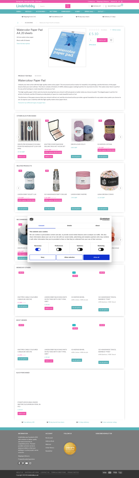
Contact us (91, 1)
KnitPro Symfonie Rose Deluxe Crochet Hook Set (54, 145)
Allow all (96, 257)
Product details (25, 76)
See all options (76, 156)
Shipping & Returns (103, 1)
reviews (104, 30)
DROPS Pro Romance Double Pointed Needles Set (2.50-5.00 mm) (29, 146)
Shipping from (28, 16)
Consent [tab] (41, 225)
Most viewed (21, 320)
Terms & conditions (58, 472)
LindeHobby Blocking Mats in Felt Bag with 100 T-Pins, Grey (56, 299)
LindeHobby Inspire (79, 194)
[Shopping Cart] (113, 6)
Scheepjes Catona (105, 144)
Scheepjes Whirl (77, 297)
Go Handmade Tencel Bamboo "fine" (107, 298)
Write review (116, 30)
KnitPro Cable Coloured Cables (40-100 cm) (28, 298)
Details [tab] (69, 225)
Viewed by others (23, 267)
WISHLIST (96, 6)
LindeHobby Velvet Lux (27, 194)
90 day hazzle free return (56, 422)
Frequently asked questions (26, 459)
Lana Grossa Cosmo (106, 194)
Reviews (38, 76)
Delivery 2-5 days (110, 16)
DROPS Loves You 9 (78, 144)
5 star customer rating (109, 422)
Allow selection (69, 257)
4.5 (35, 16)
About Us (114, 1)
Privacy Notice (73, 472)
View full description (23, 43)
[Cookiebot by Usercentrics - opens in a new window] (101, 219)
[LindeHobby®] (25, 6)
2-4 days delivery (83, 422)
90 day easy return (83, 16)
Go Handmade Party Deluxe (55, 194)
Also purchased (23, 372)
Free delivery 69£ (29, 422)
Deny (42, 257)
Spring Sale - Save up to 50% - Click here (29, 1)
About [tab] (98, 225)
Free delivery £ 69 (57, 16)
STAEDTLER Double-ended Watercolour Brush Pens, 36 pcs (29, 404)
